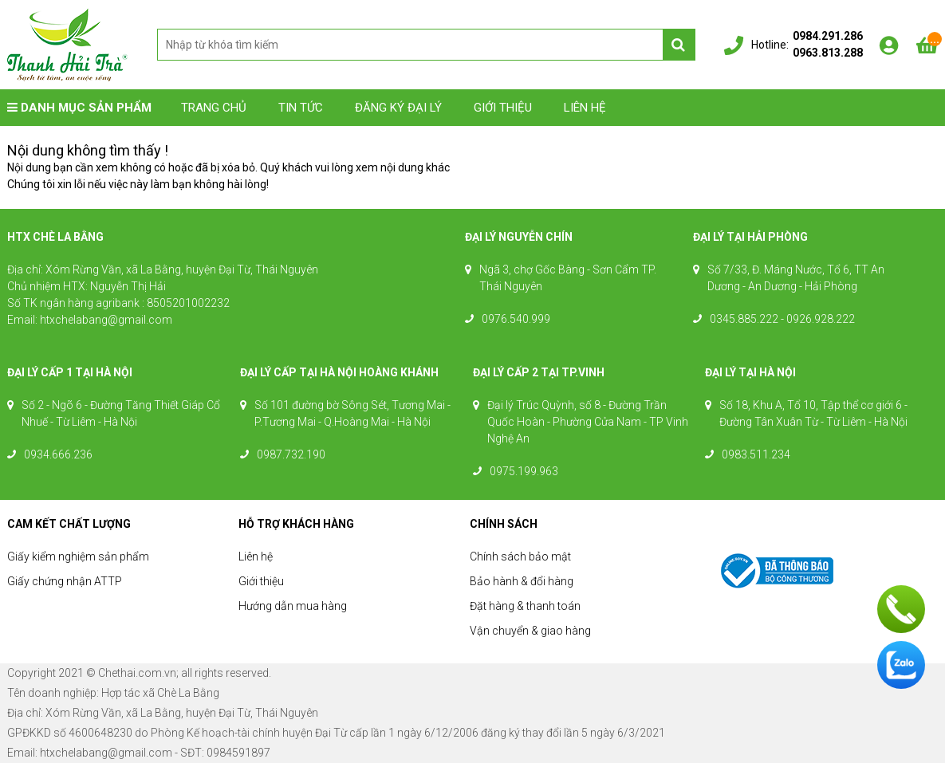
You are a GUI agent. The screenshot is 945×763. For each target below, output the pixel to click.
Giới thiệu (503, 107)
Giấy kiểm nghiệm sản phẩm (78, 556)
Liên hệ (585, 107)
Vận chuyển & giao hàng (530, 630)
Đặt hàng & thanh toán (525, 606)
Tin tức (300, 107)
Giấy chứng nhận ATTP (64, 581)
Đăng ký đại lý (398, 107)
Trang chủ (213, 107)
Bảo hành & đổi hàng (521, 581)
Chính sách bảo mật (520, 556)
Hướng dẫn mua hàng (292, 606)
